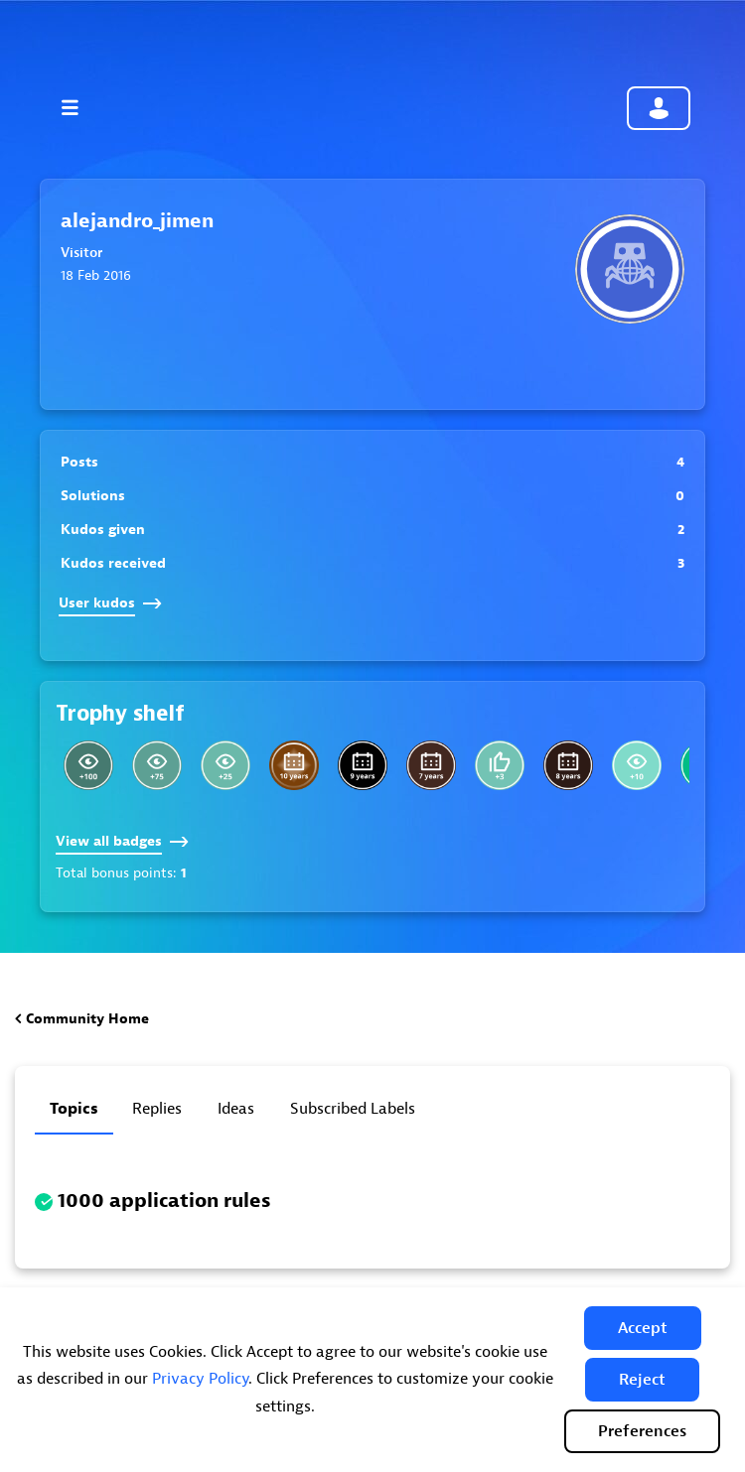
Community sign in (658, 108)
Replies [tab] (157, 1109)
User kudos (110, 603)
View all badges (122, 841)
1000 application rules (164, 1200)
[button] (642, 1328)
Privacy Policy (200, 1379)
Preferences (642, 1431)
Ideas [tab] (236, 1109)
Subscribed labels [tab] (352, 1109)
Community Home (87, 1018)
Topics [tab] (74, 1109)
